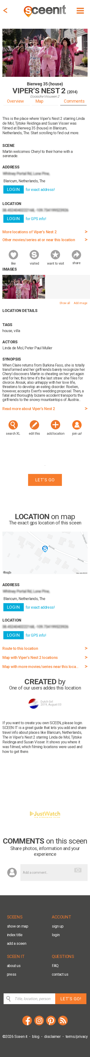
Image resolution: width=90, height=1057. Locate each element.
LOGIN (13, 189)
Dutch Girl (47, 701)
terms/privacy (77, 1036)
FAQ (55, 965)
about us (14, 965)
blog (35, 1036)
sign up (57, 926)
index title (15, 935)
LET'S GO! (70, 998)
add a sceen (16, 943)
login (56, 935)
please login (72, 723)
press (11, 974)
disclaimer (52, 1036)
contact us (60, 974)
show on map (17, 926)
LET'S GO (45, 479)
